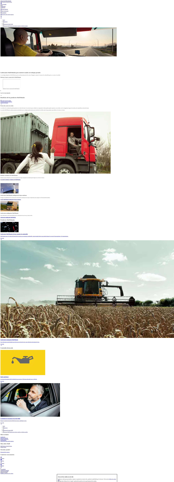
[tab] (87, 100)
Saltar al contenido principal (5, 0)
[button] (87, 8)
